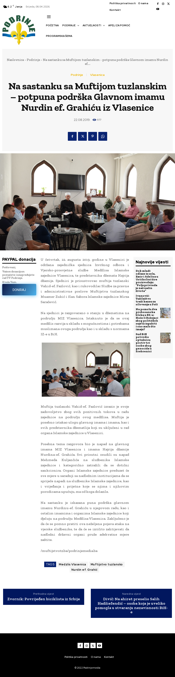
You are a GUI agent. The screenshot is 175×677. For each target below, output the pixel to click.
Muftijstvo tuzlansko (107, 564)
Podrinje (33, 60)
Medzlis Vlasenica (72, 564)
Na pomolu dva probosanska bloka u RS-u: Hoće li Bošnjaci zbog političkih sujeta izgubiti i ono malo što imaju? (147, 319)
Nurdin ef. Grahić (84, 570)
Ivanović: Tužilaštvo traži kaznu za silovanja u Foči (147, 300)
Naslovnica (15, 60)
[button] (48, 43)
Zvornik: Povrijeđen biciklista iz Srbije (43, 599)
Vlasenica (97, 74)
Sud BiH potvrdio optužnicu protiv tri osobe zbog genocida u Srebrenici (144, 342)
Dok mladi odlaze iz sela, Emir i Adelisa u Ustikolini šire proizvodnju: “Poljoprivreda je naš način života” (147, 281)
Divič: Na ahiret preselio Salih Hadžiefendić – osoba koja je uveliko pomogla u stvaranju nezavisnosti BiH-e (131, 605)
